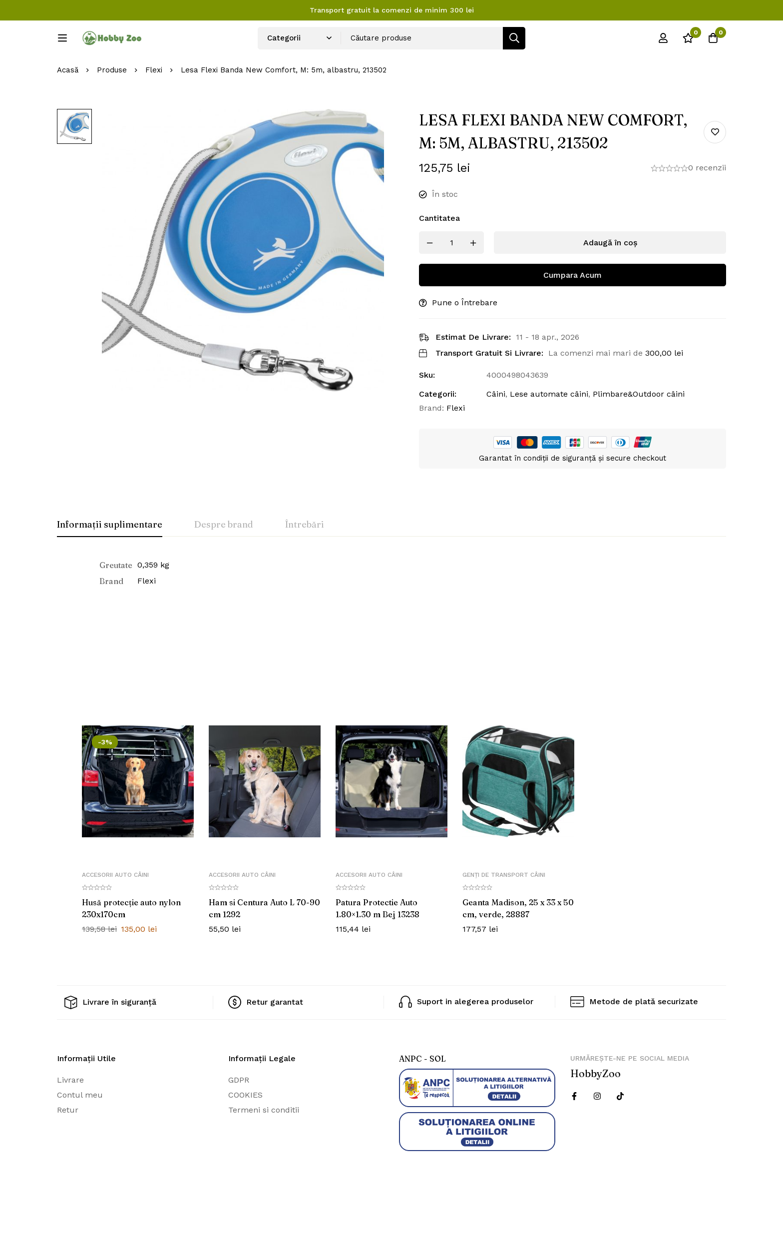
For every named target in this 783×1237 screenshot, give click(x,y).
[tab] (109, 559)
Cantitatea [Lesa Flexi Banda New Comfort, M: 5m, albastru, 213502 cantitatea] (439, 251)
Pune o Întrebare (464, 336)
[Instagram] (597, 1130)
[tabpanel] (391, 606)
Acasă (67, 103)
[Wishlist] (688, 41)
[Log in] (663, 41)
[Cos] (713, 41)
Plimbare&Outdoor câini (639, 427)
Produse (112, 103)
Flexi (153, 103)
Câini (495, 427)
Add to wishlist (715, 165)
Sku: (427, 408)
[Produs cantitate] (451, 276)
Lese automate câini (549, 427)
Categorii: (437, 427)
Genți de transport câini (503, 907)
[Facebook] (574, 1130)
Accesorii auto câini (115, 907)
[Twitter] (620, 1130)
